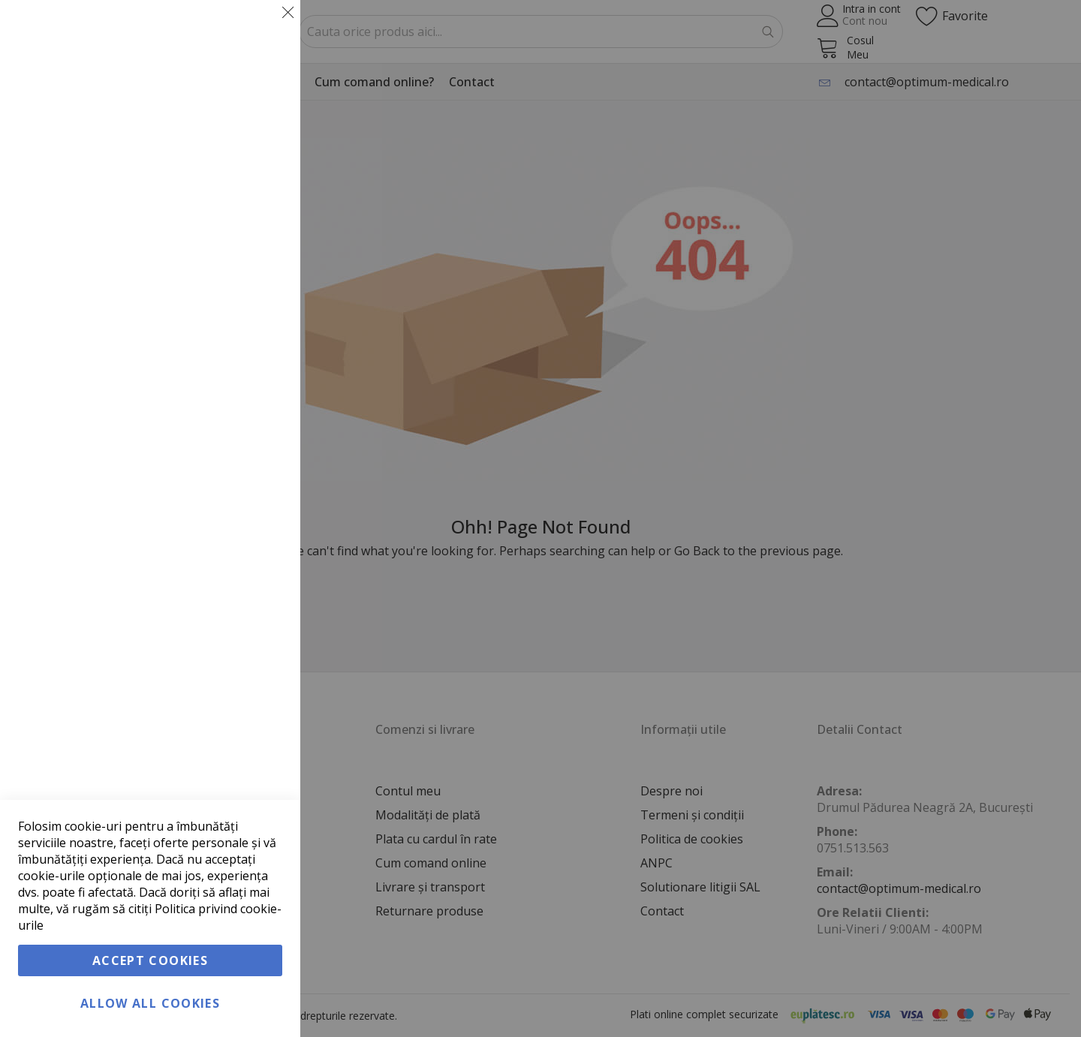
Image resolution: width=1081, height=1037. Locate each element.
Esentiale (259, 30)
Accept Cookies (150, 960)
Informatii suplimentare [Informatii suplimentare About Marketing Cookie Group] (225, 350)
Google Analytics (259, 415)
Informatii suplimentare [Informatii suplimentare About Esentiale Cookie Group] (225, 136)
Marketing (259, 201)
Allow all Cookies (150, 1003)
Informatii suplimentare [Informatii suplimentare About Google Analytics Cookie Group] (225, 507)
